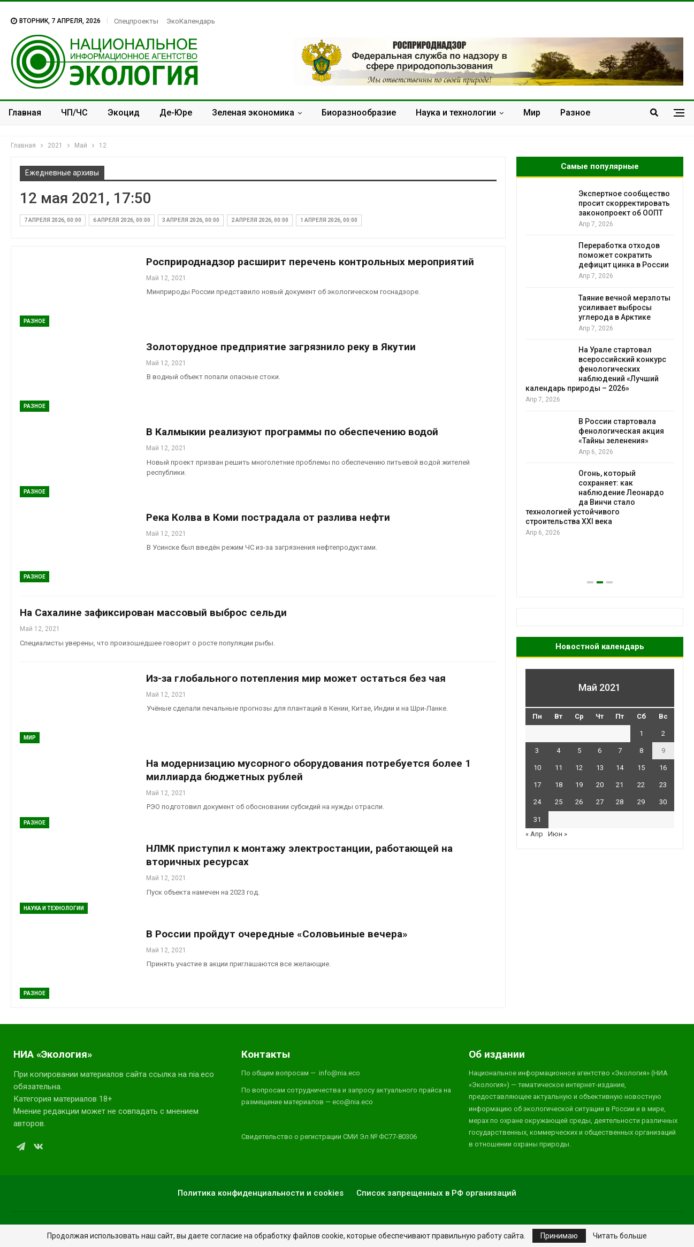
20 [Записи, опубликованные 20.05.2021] (600, 785)
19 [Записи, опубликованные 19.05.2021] (579, 785)
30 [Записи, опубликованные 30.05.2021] (663, 802)
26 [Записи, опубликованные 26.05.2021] (579, 802)
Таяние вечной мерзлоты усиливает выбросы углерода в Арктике (624, 307)
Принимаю (559, 1235)
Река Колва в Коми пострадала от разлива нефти (268, 517)
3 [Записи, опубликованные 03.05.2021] (537, 750)
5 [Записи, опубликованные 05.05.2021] (579, 750)
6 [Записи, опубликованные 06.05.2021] (599, 750)
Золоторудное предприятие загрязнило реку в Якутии (281, 347)
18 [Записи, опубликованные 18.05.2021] (558, 785)
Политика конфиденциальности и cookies (261, 1193)
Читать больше (620, 1236)
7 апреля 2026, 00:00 (52, 220)
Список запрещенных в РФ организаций (436, 1193)
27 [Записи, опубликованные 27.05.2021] (600, 802)
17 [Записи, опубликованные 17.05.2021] (537, 785)
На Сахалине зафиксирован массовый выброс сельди (153, 612)
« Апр (534, 834)
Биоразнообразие (359, 112)
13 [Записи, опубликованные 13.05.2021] (600, 768)
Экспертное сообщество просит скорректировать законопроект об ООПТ (624, 203)
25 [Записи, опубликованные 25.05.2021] (558, 802)
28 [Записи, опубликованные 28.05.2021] (619, 802)
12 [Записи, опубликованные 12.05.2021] (579, 768)
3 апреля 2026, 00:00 (190, 220)
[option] (599, 363)
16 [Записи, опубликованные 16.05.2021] (663, 768)
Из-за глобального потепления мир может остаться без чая (296, 678)
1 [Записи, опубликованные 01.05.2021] (641, 733)
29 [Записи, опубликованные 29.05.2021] (641, 802)
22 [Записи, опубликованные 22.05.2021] (641, 785)
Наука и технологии (456, 112)
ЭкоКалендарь (190, 21)
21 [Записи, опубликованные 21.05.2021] (619, 785)
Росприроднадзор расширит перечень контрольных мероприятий (310, 262)
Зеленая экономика (253, 112)
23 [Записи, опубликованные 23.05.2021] (663, 785)
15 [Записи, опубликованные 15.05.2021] (641, 768)
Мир (531, 112)
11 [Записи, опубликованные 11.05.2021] (558, 768)
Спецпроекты (136, 21)
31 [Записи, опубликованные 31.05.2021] (537, 819)
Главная (25, 112)
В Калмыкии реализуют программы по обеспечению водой (292, 432)
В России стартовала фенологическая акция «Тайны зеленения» (621, 431)
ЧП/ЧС (74, 112)
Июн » (557, 834)
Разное (575, 112)
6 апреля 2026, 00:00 (121, 220)
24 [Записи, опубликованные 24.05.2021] (537, 802)
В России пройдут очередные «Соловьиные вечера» (277, 934)
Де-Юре (175, 112)
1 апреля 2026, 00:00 (328, 220)
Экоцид (124, 112)
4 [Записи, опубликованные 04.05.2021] (558, 750)
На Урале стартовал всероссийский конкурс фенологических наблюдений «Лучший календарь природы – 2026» (595, 368)
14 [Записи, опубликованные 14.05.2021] (619, 768)
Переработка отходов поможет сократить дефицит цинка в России (623, 255)
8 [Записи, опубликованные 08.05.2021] (641, 750)
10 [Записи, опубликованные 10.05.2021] (537, 768)
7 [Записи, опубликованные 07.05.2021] (620, 750)
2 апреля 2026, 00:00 (259, 220)
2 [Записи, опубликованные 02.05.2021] (663, 733)
